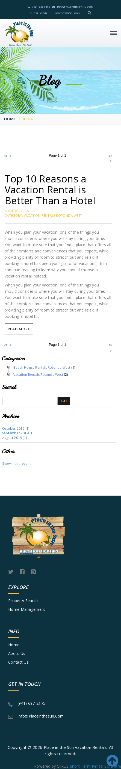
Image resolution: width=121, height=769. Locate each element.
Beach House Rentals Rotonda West (41, 367)
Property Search (23, 600)
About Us (16, 653)
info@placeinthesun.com (72, 7)
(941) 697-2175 (39, 7)
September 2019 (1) (18, 433)
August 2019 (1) (14, 437)
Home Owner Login (67, 13)
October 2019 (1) (15, 428)
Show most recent (16, 463)
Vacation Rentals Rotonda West (38, 374)
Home (10, 118)
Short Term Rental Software (95, 766)
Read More (19, 328)
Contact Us (18, 662)
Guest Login (38, 13)
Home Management (26, 609)
